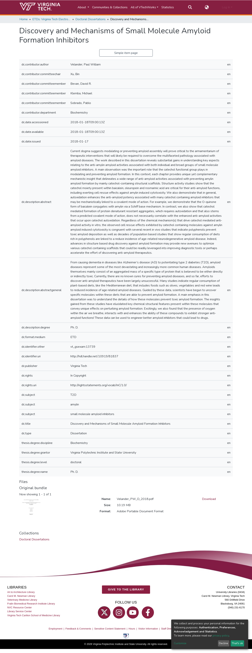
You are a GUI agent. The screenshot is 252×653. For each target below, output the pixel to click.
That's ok (237, 643)
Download (209, 499)
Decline (223, 643)
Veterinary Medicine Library (22, 600)
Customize (180, 643)
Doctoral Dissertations (90, 19)
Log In (226, 7)
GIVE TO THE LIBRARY (126, 589)
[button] (206, 7)
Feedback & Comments (78, 628)
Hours (132, 628)
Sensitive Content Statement (109, 628)
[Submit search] (190, 7)
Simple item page (126, 53)
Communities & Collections (110, 7)
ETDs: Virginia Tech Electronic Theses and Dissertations (51, 19)
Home (23, 19)
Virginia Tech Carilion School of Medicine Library (33, 615)
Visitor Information (148, 628)
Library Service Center (19, 611)
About (82, 7)
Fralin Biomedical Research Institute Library (31, 603)
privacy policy (221, 635)
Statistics (167, 7)
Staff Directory (169, 628)
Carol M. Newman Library (21, 596)
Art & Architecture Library (21, 592)
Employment (55, 628)
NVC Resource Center (19, 607)
